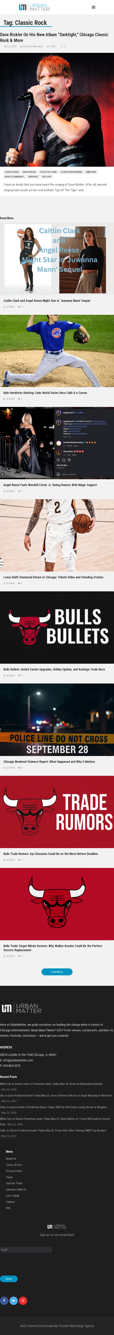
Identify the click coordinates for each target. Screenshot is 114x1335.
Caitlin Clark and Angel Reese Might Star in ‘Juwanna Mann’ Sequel (46, 300)
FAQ (8, 1208)
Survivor (33, 177)
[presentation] (26, 1265)
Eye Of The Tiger (48, 172)
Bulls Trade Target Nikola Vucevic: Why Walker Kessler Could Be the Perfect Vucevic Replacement (52, 948)
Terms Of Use (14, 1165)
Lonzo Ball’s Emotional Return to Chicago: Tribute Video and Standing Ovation (53, 577)
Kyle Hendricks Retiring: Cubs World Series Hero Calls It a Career (45, 393)
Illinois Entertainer (71, 172)
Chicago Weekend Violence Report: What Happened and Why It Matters (49, 761)
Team (9, 1177)
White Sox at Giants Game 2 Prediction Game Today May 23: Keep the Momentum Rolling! (51, 1084)
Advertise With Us (16, 1189)
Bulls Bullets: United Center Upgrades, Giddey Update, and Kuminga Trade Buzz (54, 669)
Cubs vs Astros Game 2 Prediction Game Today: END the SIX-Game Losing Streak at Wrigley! (53, 1107)
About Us (11, 1158)
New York (91, 172)
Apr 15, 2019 (10, 46)
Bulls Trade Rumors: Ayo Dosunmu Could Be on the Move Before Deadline (50, 854)
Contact (10, 1202)
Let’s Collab (12, 1195)
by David (10, 306)
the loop (47, 177)
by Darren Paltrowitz (32, 46)
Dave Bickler (29, 172)
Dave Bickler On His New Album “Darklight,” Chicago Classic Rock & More (54, 37)
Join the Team (14, 1183)
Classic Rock (12, 172)
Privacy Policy (14, 1171)
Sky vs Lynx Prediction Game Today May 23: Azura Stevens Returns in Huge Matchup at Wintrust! (56, 1095)
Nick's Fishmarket (14, 177)
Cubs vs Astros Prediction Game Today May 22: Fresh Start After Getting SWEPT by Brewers (53, 1130)
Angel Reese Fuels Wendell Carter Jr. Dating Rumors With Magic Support (50, 485)
